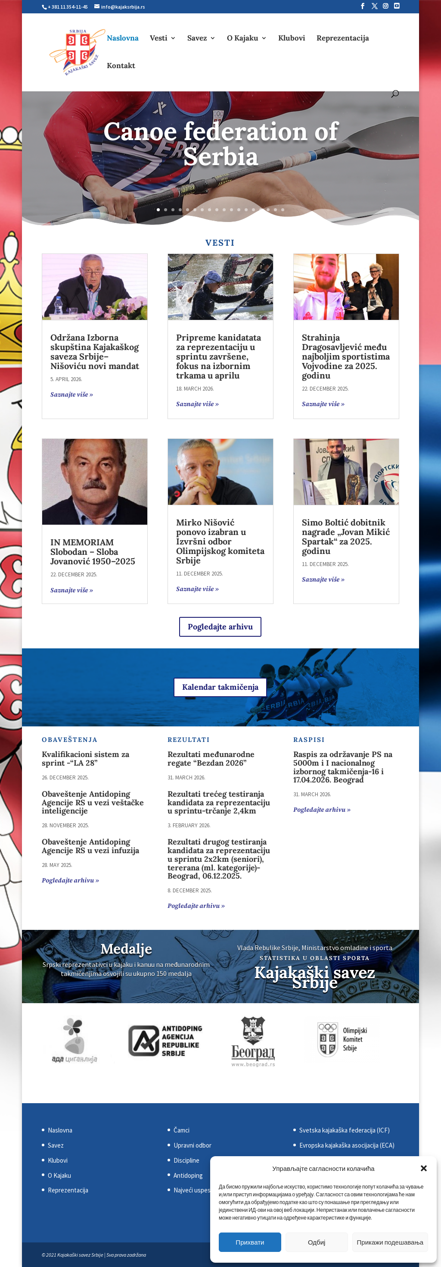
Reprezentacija (343, 39)
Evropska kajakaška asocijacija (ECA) (346, 1145)
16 (268, 209)
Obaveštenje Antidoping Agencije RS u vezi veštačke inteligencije (93, 802)
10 (224, 209)
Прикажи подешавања (390, 1242)
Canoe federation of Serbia (220, 143)
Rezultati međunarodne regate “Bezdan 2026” (211, 758)
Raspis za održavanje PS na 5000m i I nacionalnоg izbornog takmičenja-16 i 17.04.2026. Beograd (342, 767)
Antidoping (188, 1175)
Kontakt (121, 66)
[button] (423, 1168)
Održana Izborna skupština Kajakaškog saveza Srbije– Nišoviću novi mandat (94, 351)
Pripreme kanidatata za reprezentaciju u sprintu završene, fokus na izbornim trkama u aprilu (218, 356)
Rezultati (189, 739)
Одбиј (316, 1242)
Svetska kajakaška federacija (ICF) (344, 1130)
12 (238, 209)
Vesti (159, 39)
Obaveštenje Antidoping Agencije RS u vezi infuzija (90, 846)
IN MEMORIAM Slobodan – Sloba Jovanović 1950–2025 (92, 551)
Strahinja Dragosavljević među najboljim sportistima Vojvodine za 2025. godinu (346, 356)
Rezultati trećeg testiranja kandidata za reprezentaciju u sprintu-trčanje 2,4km (219, 802)
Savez (197, 39)
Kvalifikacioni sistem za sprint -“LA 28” (85, 758)
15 (260, 209)
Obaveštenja (70, 739)
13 (246, 209)
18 (282, 209)
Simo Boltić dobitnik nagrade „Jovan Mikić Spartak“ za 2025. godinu (346, 536)
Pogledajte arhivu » (70, 880)
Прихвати (250, 1242)
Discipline (186, 1160)
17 (275, 209)
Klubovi (291, 39)
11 (231, 209)
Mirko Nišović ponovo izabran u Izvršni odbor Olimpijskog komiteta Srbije (220, 541)
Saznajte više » (71, 395)
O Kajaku (242, 39)
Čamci (181, 1130)
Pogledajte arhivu (220, 627)
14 (253, 209)
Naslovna (123, 39)
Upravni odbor (192, 1145)
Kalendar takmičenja (220, 687)
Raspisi (309, 739)
